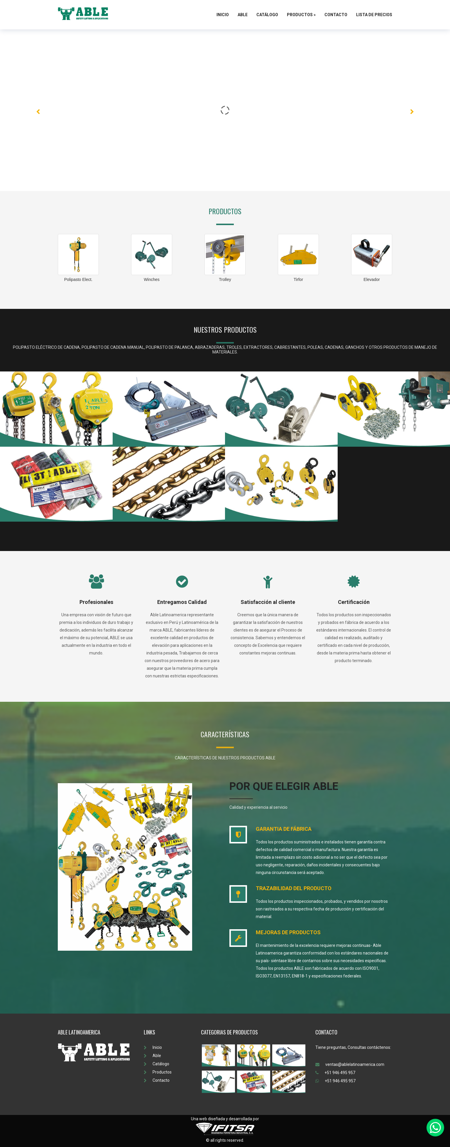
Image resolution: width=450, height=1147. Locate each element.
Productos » (301, 14)
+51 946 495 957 (335, 1072)
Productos (158, 1072)
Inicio (222, 14)
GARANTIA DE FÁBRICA (284, 829)
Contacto (335, 14)
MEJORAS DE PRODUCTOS (288, 932)
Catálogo (267, 14)
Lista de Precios (374, 14)
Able (243, 14)
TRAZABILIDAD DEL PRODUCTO (293, 888)
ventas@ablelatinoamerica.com (349, 1064)
